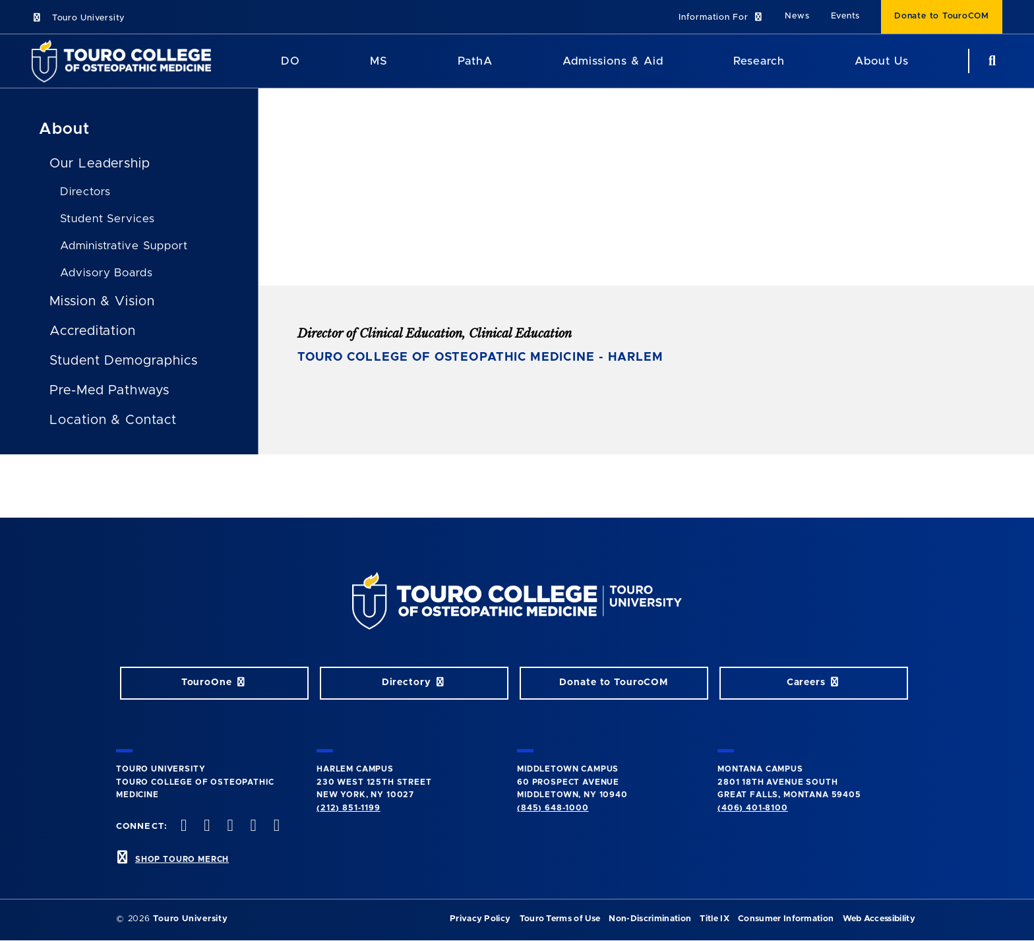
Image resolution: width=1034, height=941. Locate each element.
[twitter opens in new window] (205, 826)
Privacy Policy (480, 919)
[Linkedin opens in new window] (275, 826)
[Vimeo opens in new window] (251, 826)
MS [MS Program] (379, 61)
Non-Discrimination (650, 919)
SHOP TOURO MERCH (182, 859)
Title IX (714, 919)
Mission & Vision (102, 301)
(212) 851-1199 (348, 808)
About (64, 129)
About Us (882, 61)
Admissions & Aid (613, 61)
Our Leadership (99, 163)
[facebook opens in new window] (182, 826)
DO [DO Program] (290, 61)
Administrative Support (124, 245)
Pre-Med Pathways (109, 390)
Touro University (78, 18)
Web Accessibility (879, 919)
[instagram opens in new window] (228, 826)
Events (846, 16)
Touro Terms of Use (560, 919)
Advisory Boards (106, 272)
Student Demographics (123, 360)
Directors (85, 191)
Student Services (107, 218)
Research (759, 61)
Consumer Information (786, 919)
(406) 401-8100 (752, 808)
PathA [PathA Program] (475, 61)
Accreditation (92, 331)
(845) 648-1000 (553, 808)
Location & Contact (113, 420)
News (797, 16)
